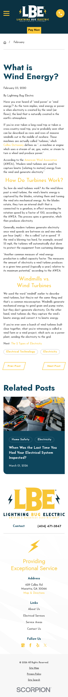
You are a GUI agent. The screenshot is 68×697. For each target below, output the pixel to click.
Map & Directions (34, 593)
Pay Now (34, 30)
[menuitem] (34, 668)
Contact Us (34, 629)
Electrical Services (34, 616)
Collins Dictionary (13, 145)
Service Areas (34, 622)
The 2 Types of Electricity (26, 343)
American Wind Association (40, 160)
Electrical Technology (20, 351)
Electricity (50, 351)
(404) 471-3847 (49, 526)
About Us (34, 609)
